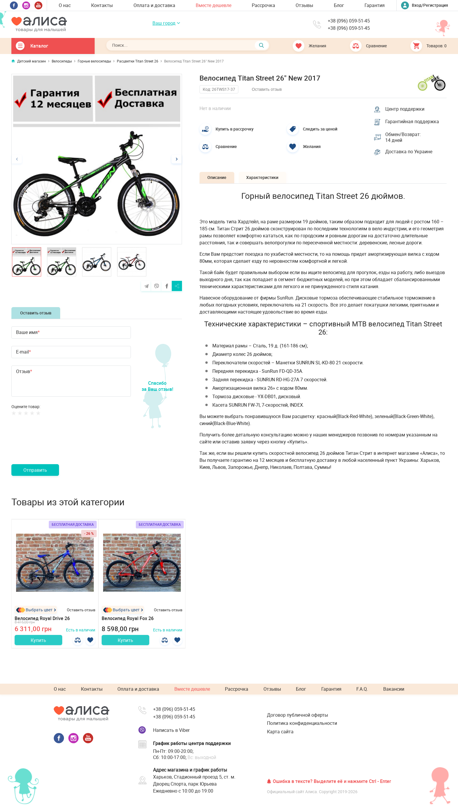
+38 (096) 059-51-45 (349, 21)
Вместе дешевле (213, 5)
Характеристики (265, 179)
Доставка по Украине (409, 153)
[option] (97, 159)
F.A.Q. (362, 689)
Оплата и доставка (154, 5)
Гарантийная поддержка (413, 122)
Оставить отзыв (35, 313)
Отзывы (304, 5)
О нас (65, 5)
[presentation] (55, 447)
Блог (339, 5)
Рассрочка (263, 5)
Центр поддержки (405, 108)
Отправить (35, 470)
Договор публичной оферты (297, 715)
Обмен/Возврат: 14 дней (403, 138)
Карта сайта (280, 731)
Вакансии (393, 689)
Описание (217, 179)
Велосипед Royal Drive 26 (42, 619)
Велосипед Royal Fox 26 (128, 619)
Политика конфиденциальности (302, 723)
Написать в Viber (171, 730)
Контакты (102, 5)
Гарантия (375, 5)
